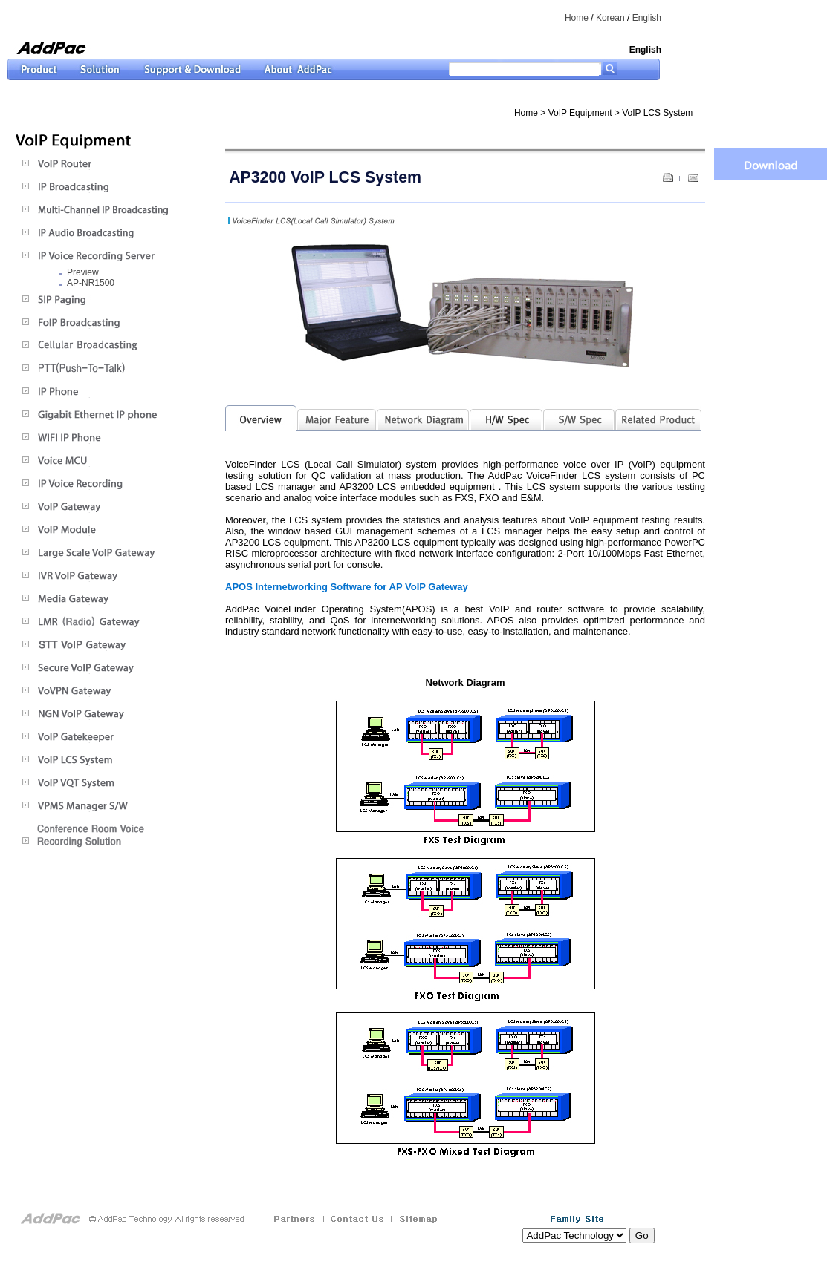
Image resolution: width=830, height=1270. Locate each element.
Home (577, 18)
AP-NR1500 (90, 283)
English (646, 18)
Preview (83, 272)
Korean (610, 18)
